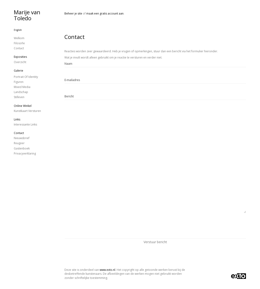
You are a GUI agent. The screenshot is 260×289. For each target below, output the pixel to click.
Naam (68, 64)
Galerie (18, 71)
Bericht (69, 96)
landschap (21, 92)
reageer (19, 143)
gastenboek (22, 148)
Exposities (20, 57)
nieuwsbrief (21, 138)
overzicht (20, 62)
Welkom (19, 38)
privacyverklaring (25, 153)
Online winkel (23, 106)
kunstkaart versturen (27, 111)
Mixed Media (22, 87)
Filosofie (19, 43)
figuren (18, 82)
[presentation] (99, 226)
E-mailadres (72, 80)
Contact (19, 48)
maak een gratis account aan (105, 13)
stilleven (19, 97)
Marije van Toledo (27, 15)
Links (17, 119)
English (18, 30)
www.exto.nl (107, 270)
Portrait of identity (26, 77)
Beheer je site (73, 13)
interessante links (25, 124)
